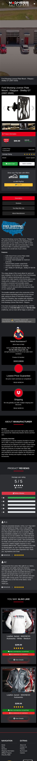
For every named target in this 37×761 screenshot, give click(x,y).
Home (3, 745)
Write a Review (18, 493)
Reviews (18, 203)
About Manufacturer (18, 213)
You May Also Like (18, 208)
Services (4, 749)
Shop (3, 747)
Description (18, 198)
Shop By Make (5, 755)
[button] (33, 108)
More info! (32, 149)
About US (23, 745)
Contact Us (23, 747)
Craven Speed (30, 158)
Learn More (24, 176)
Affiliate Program (6, 753)
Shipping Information (7, 751)
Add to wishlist (26, 164)
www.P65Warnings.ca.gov (23, 321)
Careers (22, 753)
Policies (22, 749)
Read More (18, 382)
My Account (23, 751)
